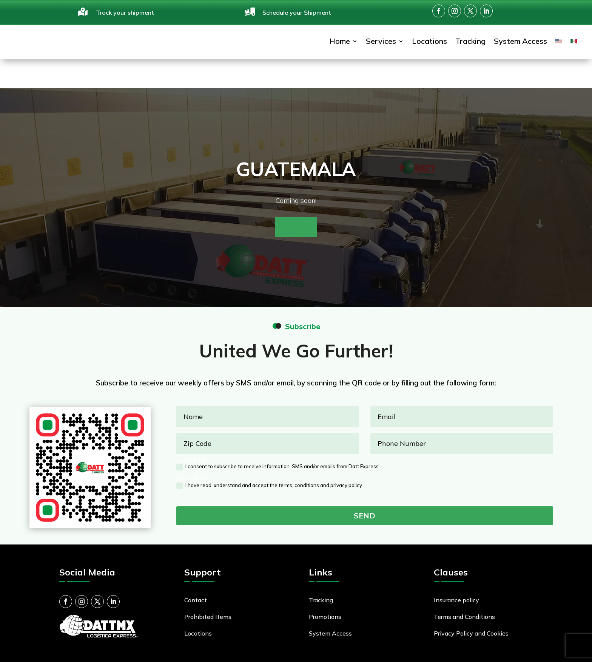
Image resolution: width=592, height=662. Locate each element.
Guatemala (296, 147)
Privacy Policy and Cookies (471, 612)
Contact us (296, 205)
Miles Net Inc (234, 652)
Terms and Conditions (464, 595)
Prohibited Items (207, 595)
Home (339, 44)
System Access (520, 44)
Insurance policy (456, 578)
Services (381, 44)
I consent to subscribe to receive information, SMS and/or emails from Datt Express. (278, 445)
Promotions (325, 595)
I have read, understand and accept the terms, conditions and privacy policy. (269, 464)
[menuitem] (558, 45)
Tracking (470, 44)
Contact (195, 578)
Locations (429, 44)
